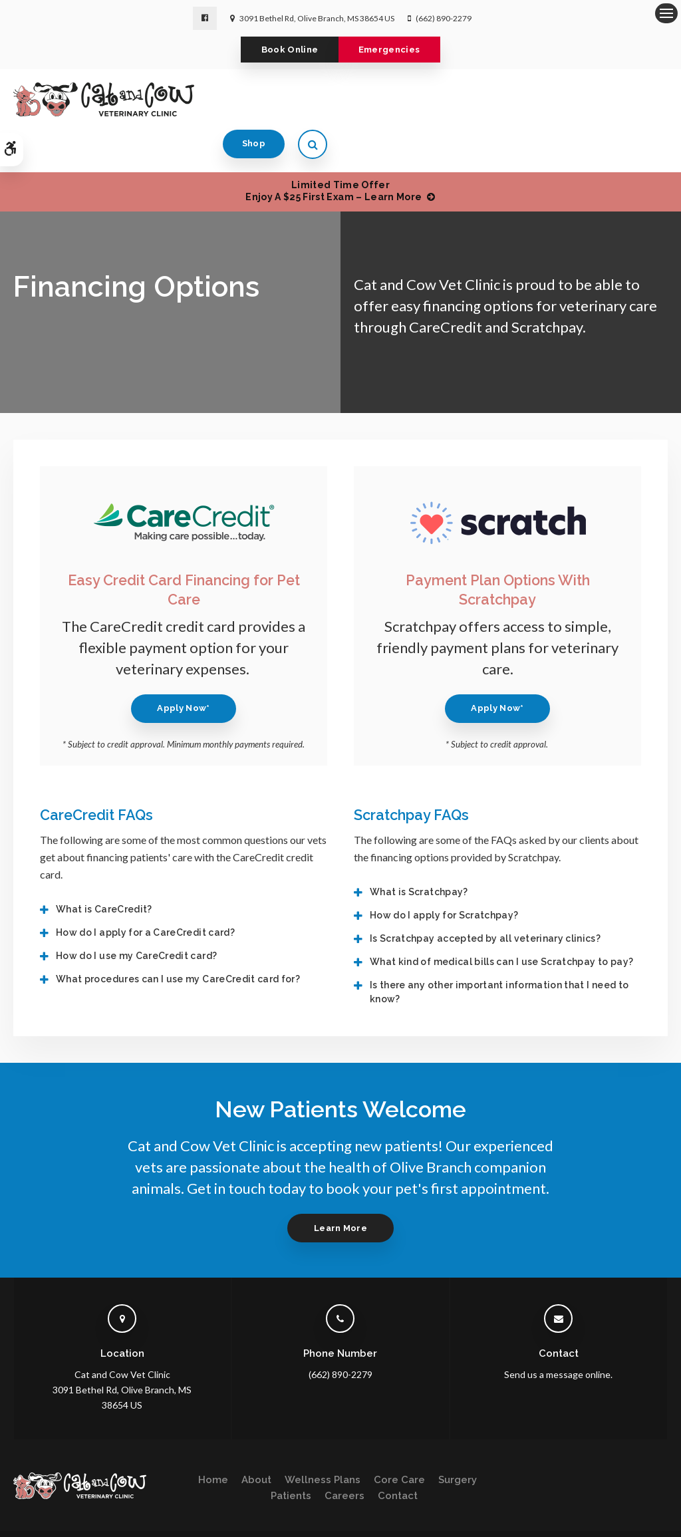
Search (25, 1521)
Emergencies (399, 51)
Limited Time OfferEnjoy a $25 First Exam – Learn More (333, 151)
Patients (291, 1457)
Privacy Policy (37, 1507)
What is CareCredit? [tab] (104, 869)
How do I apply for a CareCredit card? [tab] (145, 892)
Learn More (340, 1188)
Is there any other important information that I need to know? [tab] (499, 952)
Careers (344, 1457)
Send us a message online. (558, 1334)
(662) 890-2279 (444, 18)
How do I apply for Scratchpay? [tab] (444, 875)
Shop (594, 101)
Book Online (280, 51)
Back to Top (113, 1521)
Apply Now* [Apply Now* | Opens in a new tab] (183, 668)
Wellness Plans (322, 1441)
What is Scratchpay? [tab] (419, 852)
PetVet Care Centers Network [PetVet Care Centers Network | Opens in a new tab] (613, 1521)
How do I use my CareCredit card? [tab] (136, 915)
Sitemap (65, 1521)
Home (213, 1441)
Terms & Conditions (110, 1507)
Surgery (457, 1441)
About (256, 1441)
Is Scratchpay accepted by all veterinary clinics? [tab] (485, 898)
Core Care (399, 1441)
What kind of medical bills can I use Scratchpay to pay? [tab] (501, 921)
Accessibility (182, 1507)
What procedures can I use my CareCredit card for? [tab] (178, 939)
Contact (398, 1457)
